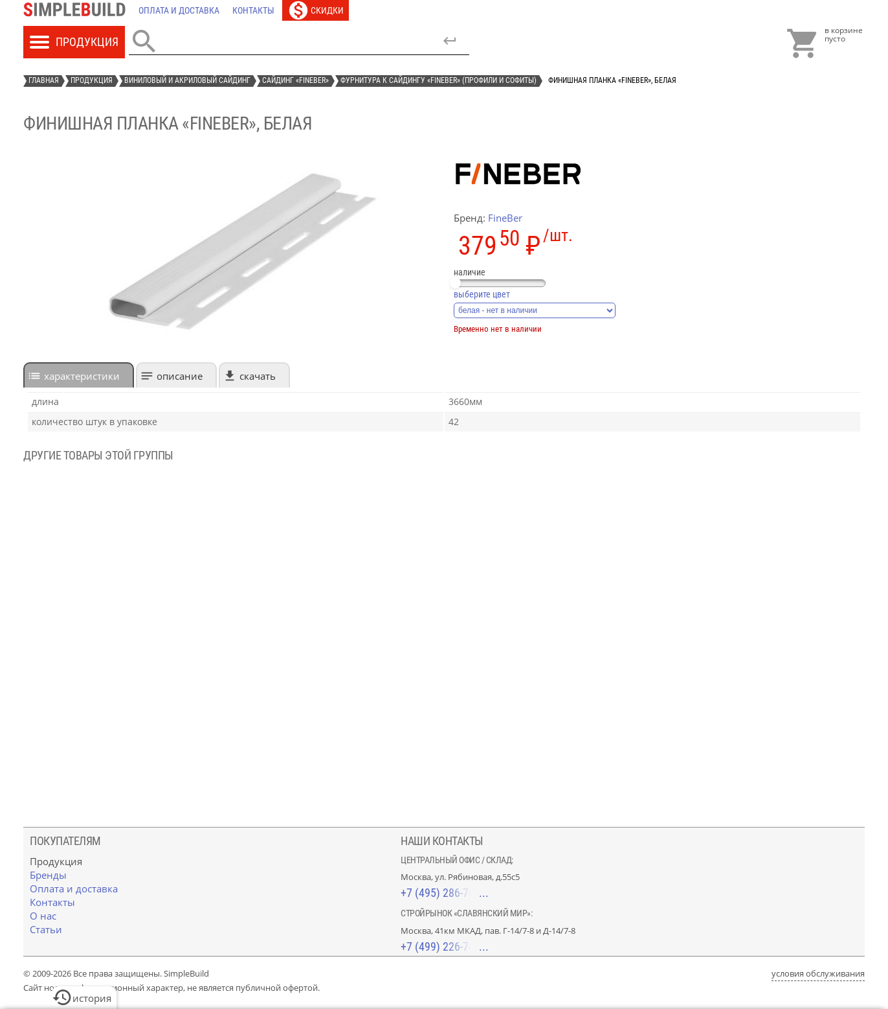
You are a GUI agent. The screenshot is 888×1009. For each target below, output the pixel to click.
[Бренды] (48, 874)
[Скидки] (315, 10)
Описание (180, 375)
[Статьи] (46, 929)
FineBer (505, 217)
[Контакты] (253, 10)
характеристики (82, 375)
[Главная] (78, 10)
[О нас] (43, 915)
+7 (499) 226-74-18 (445, 946)
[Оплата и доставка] (179, 10)
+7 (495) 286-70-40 (445, 892)
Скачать (257, 375)
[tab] (78, 375)
